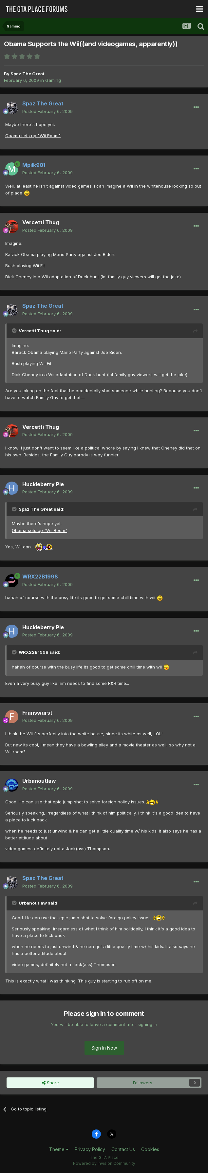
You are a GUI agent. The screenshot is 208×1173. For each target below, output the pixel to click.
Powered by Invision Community (104, 1163)
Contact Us (123, 1149)
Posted (47, 111)
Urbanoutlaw (39, 781)
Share (50, 1083)
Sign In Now (104, 1048)
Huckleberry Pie (43, 484)
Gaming (53, 80)
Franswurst (37, 712)
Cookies (150, 1149)
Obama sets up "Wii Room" (33, 135)
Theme (58, 1149)
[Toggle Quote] (15, 330)
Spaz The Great (27, 73)
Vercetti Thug (40, 222)
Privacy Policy (90, 1149)
